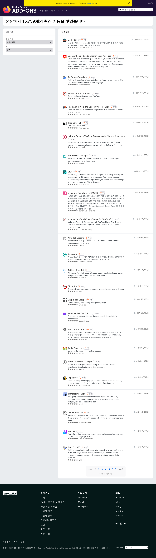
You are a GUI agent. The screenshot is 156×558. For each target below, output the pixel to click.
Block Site (72, 286)
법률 (22, 542)
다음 (121, 469)
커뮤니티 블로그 (48, 520)
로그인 (150, 3)
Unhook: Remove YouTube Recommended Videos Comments (96, 136)
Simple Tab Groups (76, 300)
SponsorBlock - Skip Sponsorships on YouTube (89, 56)
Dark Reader (73, 40)
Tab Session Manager (78, 155)
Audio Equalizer (75, 348)
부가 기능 (45, 493)
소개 (42, 497)
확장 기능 (43, 10)
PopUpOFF (73, 378)
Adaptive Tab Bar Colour (79, 313)
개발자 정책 (46, 515)
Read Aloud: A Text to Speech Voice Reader (88, 107)
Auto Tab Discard (76, 238)
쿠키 (15, 542)
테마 (53, 10)
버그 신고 (45, 529)
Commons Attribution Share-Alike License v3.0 (56, 548)
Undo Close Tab (75, 412)
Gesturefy (72, 254)
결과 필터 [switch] (10, 32)
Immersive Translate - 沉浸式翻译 (83, 193)
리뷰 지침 (45, 533)
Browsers (120, 497)
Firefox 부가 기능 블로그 (52, 502)
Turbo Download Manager (80, 362)
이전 (90, 469)
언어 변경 (119, 547)
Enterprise (83, 506)
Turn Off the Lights (76, 329)
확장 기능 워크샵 (48, 506)
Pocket (119, 515)
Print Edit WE (74, 447)
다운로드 (90, 3)
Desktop (82, 497)
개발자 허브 (46, 511)
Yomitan (71, 431)
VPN (118, 502)
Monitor (120, 511)
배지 (7, 47)
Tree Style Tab (75, 123)
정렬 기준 (9, 39)
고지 (10, 548)
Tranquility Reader (76, 394)
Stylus (70, 172)
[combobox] (135, 9)
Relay (118, 506)
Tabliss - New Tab (76, 270)
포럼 (42, 524)
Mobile (81, 502)
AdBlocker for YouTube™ (79, 93)
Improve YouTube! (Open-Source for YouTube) (89, 219)
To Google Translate (77, 77)
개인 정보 (6, 542)
